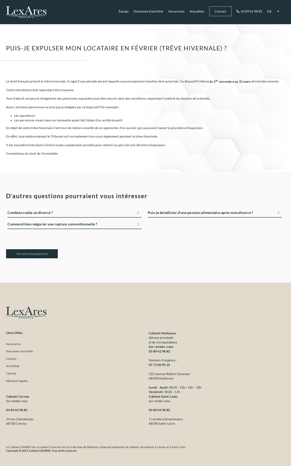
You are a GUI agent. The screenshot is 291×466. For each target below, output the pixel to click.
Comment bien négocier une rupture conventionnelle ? (52, 224)
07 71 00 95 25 (159, 365)
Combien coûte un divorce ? (30, 212)
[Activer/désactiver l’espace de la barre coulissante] (278, 11)
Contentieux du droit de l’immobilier (32, 153)
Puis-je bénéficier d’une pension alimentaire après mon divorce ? (200, 212)
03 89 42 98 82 (159, 351)
